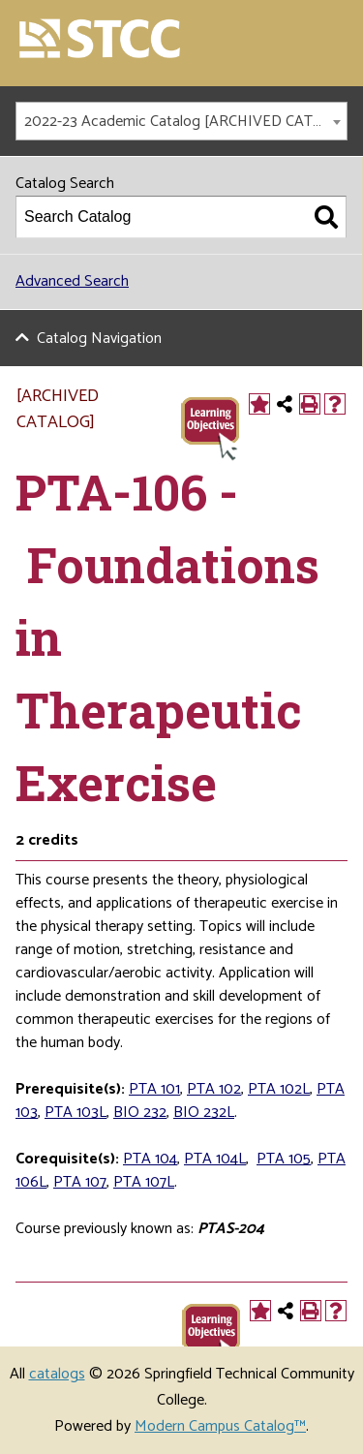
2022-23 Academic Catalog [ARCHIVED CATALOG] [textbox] (185, 121)
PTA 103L (75, 1112)
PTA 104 (150, 1159)
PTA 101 (154, 1089)
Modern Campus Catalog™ (220, 1426)
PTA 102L (279, 1089)
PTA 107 (79, 1182)
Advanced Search (72, 281)
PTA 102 (214, 1089)
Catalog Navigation (99, 338)
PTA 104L (215, 1159)
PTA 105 (284, 1159)
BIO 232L (203, 1112)
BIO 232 (139, 1112)
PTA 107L (143, 1182)
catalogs (57, 1374)
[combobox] (181, 121)
